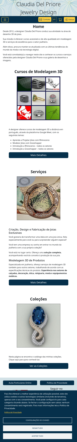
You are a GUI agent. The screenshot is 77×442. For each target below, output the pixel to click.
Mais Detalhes (39, 155)
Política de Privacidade (13, 412)
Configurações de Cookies (37, 420)
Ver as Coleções (38, 366)
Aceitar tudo (37, 436)
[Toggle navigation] (4, 19)
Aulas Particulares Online (20, 382)
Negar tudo (37, 428)
